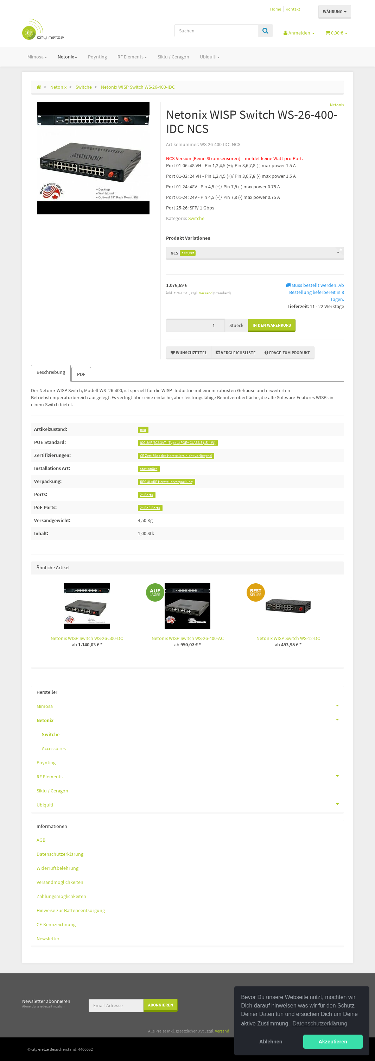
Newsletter (48, 938)
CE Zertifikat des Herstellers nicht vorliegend (176, 455)
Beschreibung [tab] (51, 372)
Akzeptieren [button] (332, 1041)
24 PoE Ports (150, 508)
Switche (196, 218)
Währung (335, 11)
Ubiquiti (210, 57)
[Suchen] (216, 30)
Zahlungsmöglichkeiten (61, 896)
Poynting (97, 57)
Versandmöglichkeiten (60, 882)
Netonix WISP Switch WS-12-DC (288, 638)
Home (275, 9)
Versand (206, 292)
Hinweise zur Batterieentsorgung (71, 910)
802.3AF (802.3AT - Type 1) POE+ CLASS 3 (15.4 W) (177, 442)
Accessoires (54, 748)
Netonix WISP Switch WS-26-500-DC (87, 638)
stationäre (148, 468)
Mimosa (37, 57)
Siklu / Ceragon (173, 57)
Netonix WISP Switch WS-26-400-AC (188, 638)
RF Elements (132, 57)
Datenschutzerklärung (60, 854)
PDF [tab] (81, 374)
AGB (41, 840)
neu (143, 429)
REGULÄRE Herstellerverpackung (166, 481)
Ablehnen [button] (270, 1041)
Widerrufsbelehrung (57, 868)
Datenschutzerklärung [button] (320, 1024)
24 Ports (146, 494)
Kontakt (293, 9)
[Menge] (195, 325)
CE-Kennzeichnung (56, 924)
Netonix (67, 57)
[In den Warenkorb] (271, 325)
